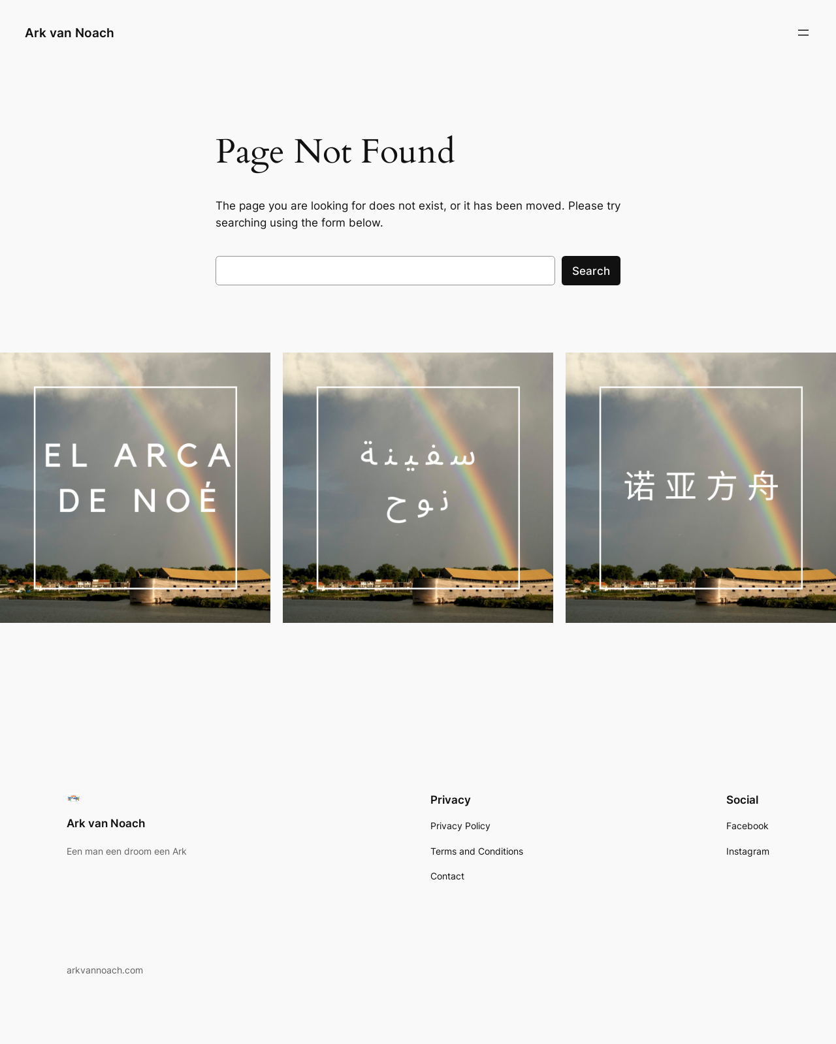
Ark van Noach (69, 32)
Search (591, 270)
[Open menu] (803, 32)
